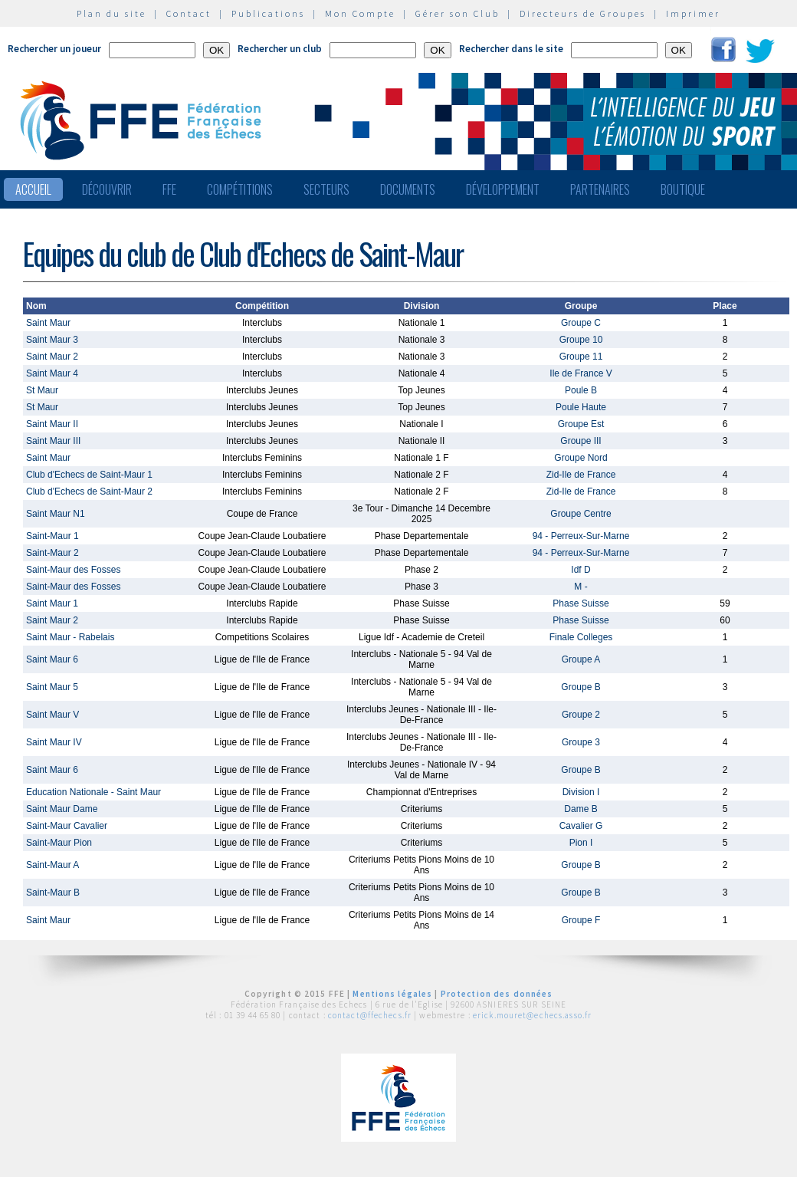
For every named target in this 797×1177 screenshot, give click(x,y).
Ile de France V (580, 373)
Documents (407, 189)
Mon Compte (360, 13)
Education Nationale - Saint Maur (93, 792)
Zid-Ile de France (581, 474)
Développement (503, 189)
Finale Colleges (581, 637)
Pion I (581, 842)
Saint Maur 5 (52, 687)
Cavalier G (581, 825)
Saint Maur (48, 322)
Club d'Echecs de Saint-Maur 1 (89, 474)
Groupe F (581, 920)
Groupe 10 (581, 339)
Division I (581, 792)
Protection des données (497, 993)
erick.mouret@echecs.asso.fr (532, 1015)
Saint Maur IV (54, 742)
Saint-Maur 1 (52, 536)
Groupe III (580, 441)
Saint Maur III (53, 441)
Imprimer (693, 13)
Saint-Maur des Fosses (73, 569)
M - (580, 586)
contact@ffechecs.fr (370, 1015)
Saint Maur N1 (55, 513)
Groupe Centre (580, 513)
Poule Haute (581, 407)
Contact (189, 13)
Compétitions (240, 189)
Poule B (581, 390)
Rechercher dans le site (511, 48)
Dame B (580, 809)
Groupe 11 (581, 356)
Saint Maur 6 (52, 659)
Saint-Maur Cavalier (66, 825)
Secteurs (326, 189)
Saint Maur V (52, 714)
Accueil (33, 189)
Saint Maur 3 (52, 339)
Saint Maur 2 (52, 356)
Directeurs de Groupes (583, 13)
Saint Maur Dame (61, 809)
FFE (169, 189)
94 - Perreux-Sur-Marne (581, 536)
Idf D (580, 569)
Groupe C (581, 322)
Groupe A (581, 659)
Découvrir (107, 189)
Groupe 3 (581, 742)
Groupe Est (581, 424)
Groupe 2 (581, 714)
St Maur (42, 390)
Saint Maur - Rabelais (70, 637)
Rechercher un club (280, 48)
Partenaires (600, 189)
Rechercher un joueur (54, 48)
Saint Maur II (52, 424)
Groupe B (580, 687)
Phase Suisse (580, 603)
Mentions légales (392, 993)
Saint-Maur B (53, 892)
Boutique (683, 189)
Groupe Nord (580, 457)
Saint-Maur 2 (52, 552)
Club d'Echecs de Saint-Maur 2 (89, 491)
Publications (268, 13)
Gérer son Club (457, 13)
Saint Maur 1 (52, 603)
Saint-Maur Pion (59, 842)
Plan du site (111, 13)
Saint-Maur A (52, 865)
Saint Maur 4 (52, 373)
